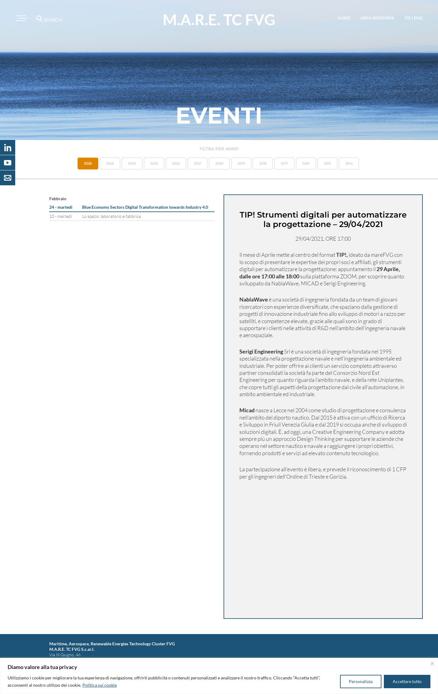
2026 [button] (88, 163)
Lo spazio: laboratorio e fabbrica (111, 216)
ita (408, 17)
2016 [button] (306, 163)
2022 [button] (176, 163)
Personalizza (361, 681)
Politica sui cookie (99, 685)
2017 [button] (284, 163)
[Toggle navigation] (20, 18)
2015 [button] (327, 163)
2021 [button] (197, 163)
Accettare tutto (407, 681)
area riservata (377, 17)
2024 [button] (132, 163)
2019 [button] (241, 163)
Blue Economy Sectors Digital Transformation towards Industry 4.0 (145, 207)
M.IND (344, 17)
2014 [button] (349, 163)
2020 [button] (219, 163)
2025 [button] (110, 163)
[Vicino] (432, 663)
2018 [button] (262, 163)
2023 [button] (154, 163)
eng (418, 17)
